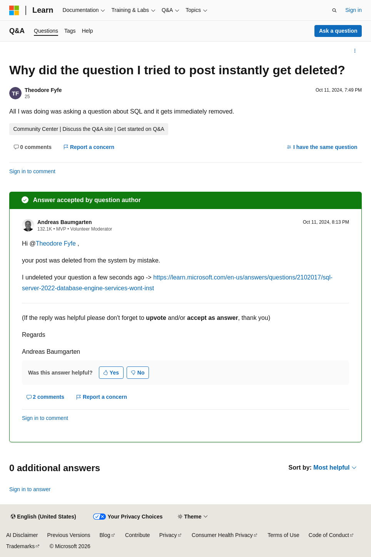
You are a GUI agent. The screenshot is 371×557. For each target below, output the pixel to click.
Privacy (168, 535)
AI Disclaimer (22, 535)
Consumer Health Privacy (222, 535)
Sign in (353, 10)
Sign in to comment (32, 171)
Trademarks (20, 546)
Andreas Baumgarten (64, 222)
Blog (105, 535)
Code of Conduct (329, 535)
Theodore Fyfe (43, 90)
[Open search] (334, 10)
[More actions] (355, 51)
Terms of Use (283, 535)
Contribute (137, 535)
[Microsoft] (14, 10)
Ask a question (338, 31)
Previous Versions (68, 535)
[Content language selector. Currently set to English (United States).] (43, 517)
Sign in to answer (29, 489)
